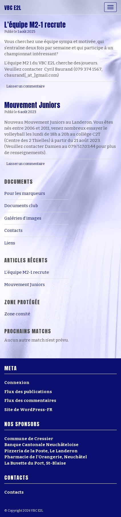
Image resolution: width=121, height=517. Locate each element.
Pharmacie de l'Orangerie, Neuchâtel (45, 456)
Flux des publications (28, 391)
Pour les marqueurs (24, 193)
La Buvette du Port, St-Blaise (35, 463)
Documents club (21, 205)
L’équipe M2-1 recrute (35, 25)
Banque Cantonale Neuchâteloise (41, 444)
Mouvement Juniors (32, 105)
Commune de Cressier (28, 438)
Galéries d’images (22, 218)
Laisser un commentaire (25, 86)
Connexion (16, 382)
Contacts (13, 230)
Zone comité (17, 313)
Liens (9, 243)
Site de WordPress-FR (28, 409)
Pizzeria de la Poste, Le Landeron (41, 450)
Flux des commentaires (30, 400)
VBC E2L (12, 8)
